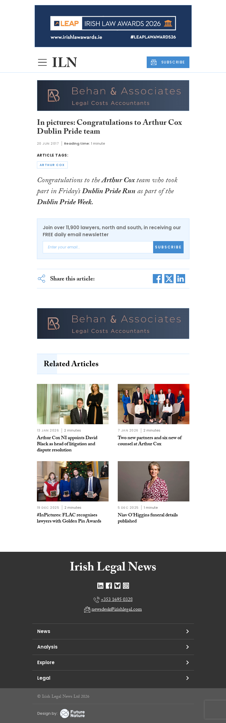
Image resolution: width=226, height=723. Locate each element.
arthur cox (52, 165)
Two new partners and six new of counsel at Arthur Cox (149, 441)
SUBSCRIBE (168, 62)
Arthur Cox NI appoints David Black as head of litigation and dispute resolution (67, 444)
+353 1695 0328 (117, 600)
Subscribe (168, 247)
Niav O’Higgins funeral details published (148, 519)
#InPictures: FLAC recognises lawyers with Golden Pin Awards (69, 519)
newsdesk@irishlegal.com (116, 610)
